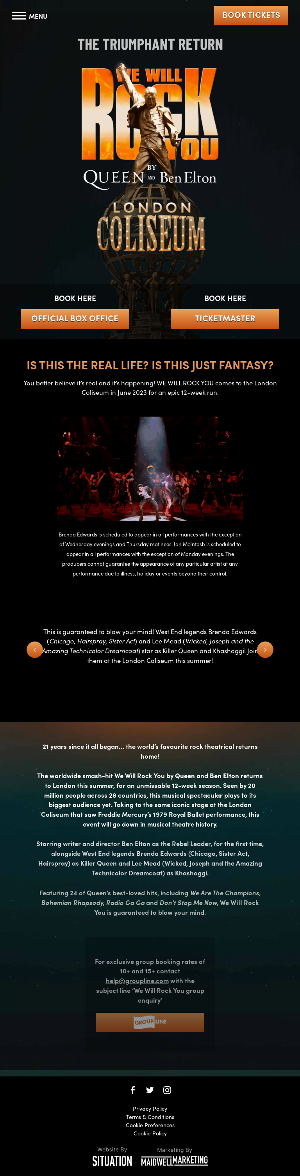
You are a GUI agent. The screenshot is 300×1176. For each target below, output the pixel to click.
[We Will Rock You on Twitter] (150, 1090)
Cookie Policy (150, 1133)
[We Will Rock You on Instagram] (167, 1090)
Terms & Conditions (150, 1117)
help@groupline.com (137, 980)
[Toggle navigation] (29, 15)
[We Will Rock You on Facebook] (133, 1090)
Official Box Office (74, 318)
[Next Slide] (265, 649)
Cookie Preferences (150, 1125)
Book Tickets (251, 14)
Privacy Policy (150, 1108)
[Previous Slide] (35, 649)
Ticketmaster (225, 318)
